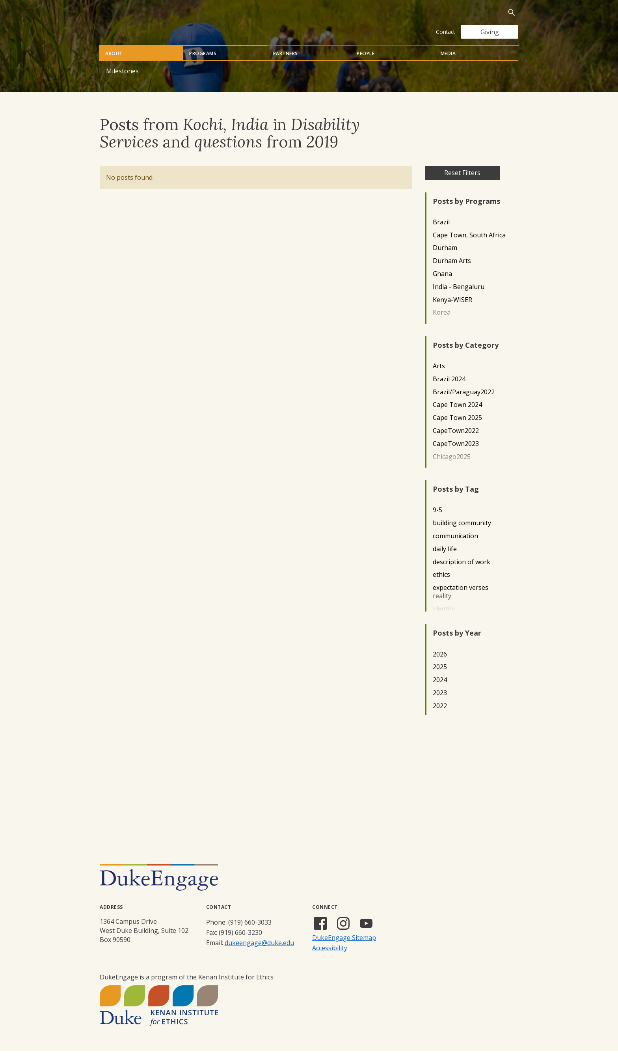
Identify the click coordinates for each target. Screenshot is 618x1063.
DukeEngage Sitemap (344, 949)
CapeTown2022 (456, 442)
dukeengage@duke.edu (259, 954)
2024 (440, 692)
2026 (440, 666)
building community (462, 535)
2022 (440, 718)
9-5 (437, 522)
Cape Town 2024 (457, 416)
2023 (440, 705)
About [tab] (114, 65)
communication (455, 548)
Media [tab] (448, 65)
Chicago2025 (452, 468)
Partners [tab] (285, 65)
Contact (445, 31)
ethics (441, 586)
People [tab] (365, 65)
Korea (441, 324)
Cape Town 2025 (457, 429)
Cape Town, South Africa (469, 247)
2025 (440, 679)
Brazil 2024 (449, 391)
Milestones (122, 82)
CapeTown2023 (456, 455)
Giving (489, 32)
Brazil (441, 234)
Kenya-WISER (452, 312)
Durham (445, 259)
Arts (439, 378)
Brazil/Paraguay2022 (464, 404)
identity (444, 621)
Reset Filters (462, 184)
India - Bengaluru (458, 299)
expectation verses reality (460, 603)
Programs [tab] (202, 65)
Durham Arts (452, 273)
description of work (461, 574)
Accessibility (329, 959)
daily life (445, 561)
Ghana (442, 286)
